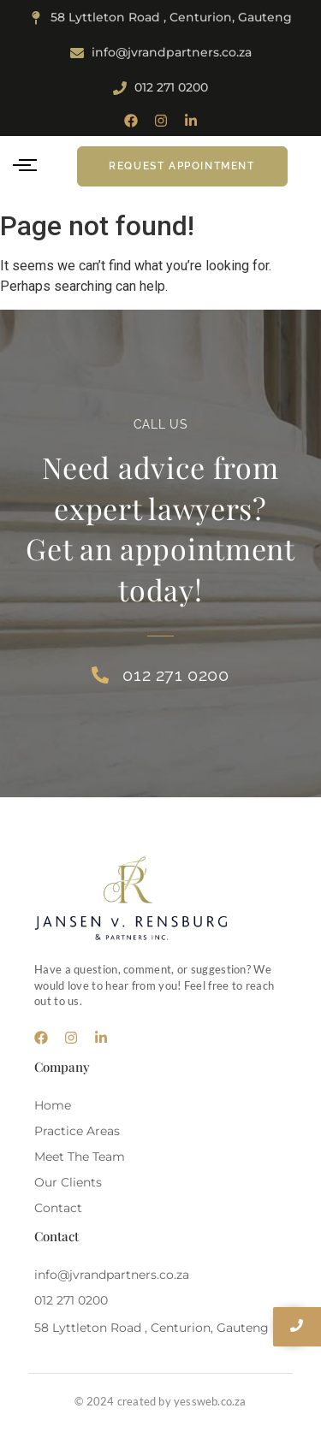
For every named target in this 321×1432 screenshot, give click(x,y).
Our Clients (68, 1182)
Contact (58, 1208)
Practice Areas (77, 1131)
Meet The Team (79, 1156)
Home (52, 1105)
